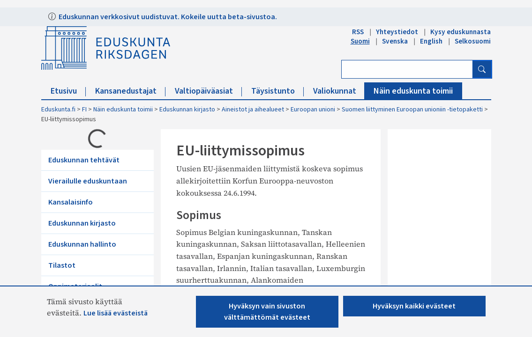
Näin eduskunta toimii (413, 91)
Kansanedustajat (130, 91)
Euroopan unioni (313, 109)
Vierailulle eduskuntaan (87, 181)
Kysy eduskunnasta (460, 32)
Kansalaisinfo (70, 202)
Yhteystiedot (397, 32)
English (431, 41)
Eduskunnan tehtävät (84, 160)
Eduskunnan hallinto (82, 244)
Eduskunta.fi (58, 109)
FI (84, 109)
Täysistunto (277, 91)
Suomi (360, 41)
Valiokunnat (339, 91)
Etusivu (68, 91)
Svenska (395, 41)
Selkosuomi (473, 41)
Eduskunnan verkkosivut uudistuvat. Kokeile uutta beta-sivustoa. (167, 17)
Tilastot (61, 265)
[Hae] (482, 69)
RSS (358, 32)
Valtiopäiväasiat (208, 91)
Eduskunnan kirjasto (187, 109)
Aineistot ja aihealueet (253, 109)
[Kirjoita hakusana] (407, 69)
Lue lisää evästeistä (115, 313)
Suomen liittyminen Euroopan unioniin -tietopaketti (412, 109)
